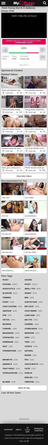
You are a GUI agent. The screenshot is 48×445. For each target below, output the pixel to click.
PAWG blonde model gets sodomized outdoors (35, 168)
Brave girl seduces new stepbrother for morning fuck (12, 90)
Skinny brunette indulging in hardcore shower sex (12, 110)
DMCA (18, 430)
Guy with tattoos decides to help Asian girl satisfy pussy (12, 129)
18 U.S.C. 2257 (27, 430)
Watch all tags (24, 388)
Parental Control (39, 430)
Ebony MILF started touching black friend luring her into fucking (35, 129)
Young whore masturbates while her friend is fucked (35, 110)
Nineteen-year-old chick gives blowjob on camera (12, 148)
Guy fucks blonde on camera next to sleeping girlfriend (35, 148)
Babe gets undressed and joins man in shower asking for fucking (12, 168)
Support (8, 430)
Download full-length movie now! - (24, 42)
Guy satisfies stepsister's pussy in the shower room (35, 90)
